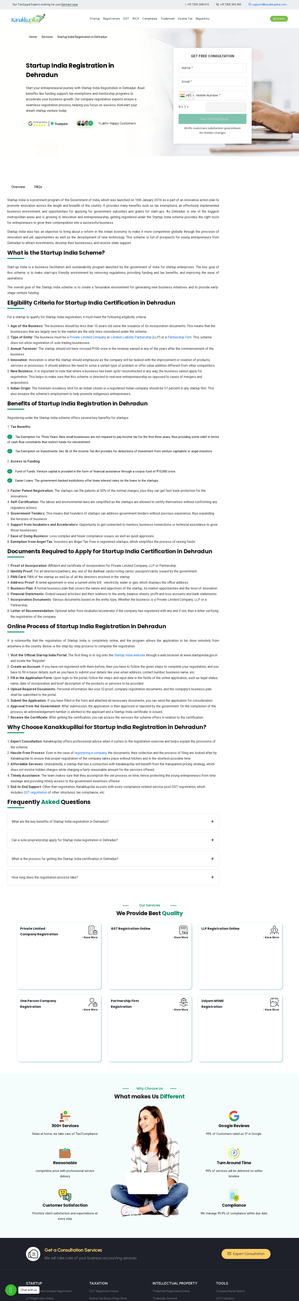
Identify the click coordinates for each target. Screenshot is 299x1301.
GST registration (35, 790)
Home (33, 34)
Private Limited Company (88, 335)
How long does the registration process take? (113, 875)
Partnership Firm (180, 335)
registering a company (91, 750)
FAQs (38, 184)
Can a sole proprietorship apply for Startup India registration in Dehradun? (113, 838)
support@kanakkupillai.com (268, 4)
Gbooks (279, 17)
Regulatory (203, 17)
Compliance (149, 17)
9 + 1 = (184, 104)
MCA (135, 17)
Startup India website (129, 653)
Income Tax (185, 17)
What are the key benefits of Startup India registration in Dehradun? (113, 819)
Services (47, 34)
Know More (89, 934)
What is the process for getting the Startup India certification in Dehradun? (113, 856)
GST (126, 17)
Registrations (111, 17)
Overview (18, 184)
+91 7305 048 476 (197, 4)
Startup (95, 17)
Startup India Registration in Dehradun (82, 34)
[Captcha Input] (226, 104)
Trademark (168, 17)
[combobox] (187, 93)
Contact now (69, 4)
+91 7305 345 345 (228, 4)
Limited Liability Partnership (131, 335)
